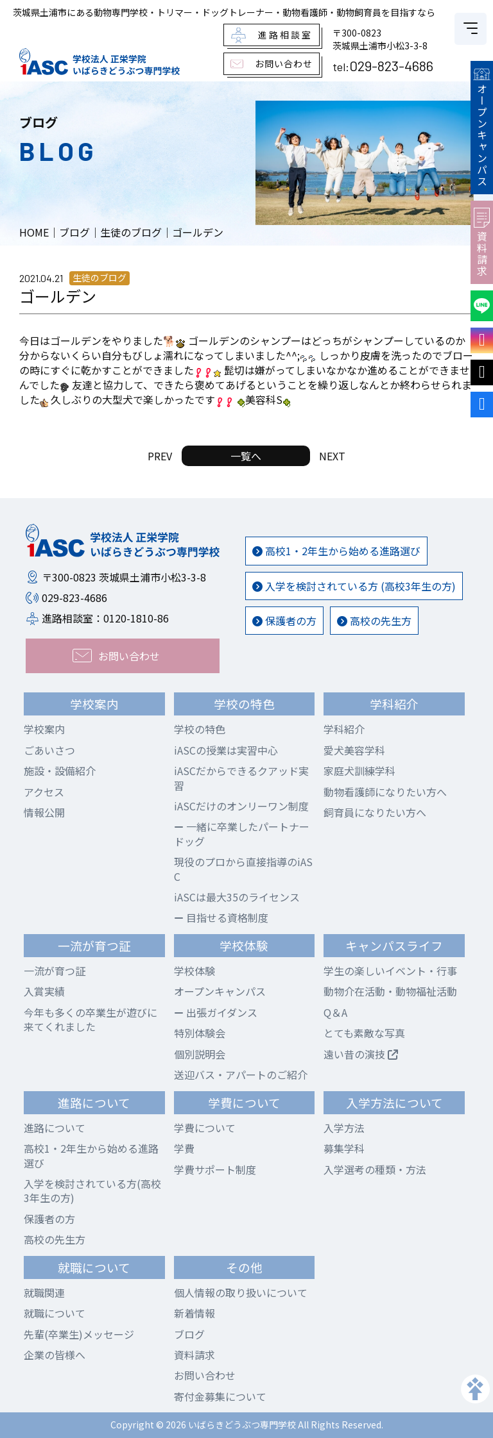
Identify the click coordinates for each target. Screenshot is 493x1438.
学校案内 (44, 729)
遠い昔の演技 (361, 1054)
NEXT (332, 456)
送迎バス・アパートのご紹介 (240, 1074)
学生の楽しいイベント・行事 (390, 970)
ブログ (189, 1334)
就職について (54, 1313)
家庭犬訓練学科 (359, 770)
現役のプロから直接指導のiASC (243, 868)
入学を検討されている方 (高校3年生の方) (354, 586)
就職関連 (44, 1292)
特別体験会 (199, 1033)
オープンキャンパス (481, 127)
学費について (205, 1127)
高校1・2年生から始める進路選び (336, 550)
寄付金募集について (220, 1396)
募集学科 (344, 1148)
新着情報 (194, 1313)
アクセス (44, 791)
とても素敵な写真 (364, 1033)
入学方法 (344, 1127)
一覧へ (245, 456)
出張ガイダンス (215, 1012)
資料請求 (482, 242)
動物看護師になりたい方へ (385, 791)
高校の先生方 (374, 620)
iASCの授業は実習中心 (226, 750)
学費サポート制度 (215, 1169)
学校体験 (194, 970)
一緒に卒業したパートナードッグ (241, 833)
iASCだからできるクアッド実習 (241, 777)
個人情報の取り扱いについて (240, 1292)
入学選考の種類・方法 (375, 1169)
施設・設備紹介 (60, 770)
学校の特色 (199, 729)
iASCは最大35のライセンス (237, 897)
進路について (54, 1127)
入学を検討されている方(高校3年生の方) (92, 1190)
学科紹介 (344, 729)
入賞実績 (44, 991)
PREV (160, 456)
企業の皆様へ (54, 1354)
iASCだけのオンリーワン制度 (241, 806)
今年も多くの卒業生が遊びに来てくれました (90, 1019)
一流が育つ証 (54, 970)
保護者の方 (284, 620)
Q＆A (335, 1012)
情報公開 (44, 812)
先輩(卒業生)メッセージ (79, 1334)
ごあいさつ (49, 750)
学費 (184, 1148)
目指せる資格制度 (221, 917)
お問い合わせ (205, 1375)
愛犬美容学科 (354, 750)
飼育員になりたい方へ (375, 812)
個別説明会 (199, 1054)
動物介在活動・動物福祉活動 (390, 991)
